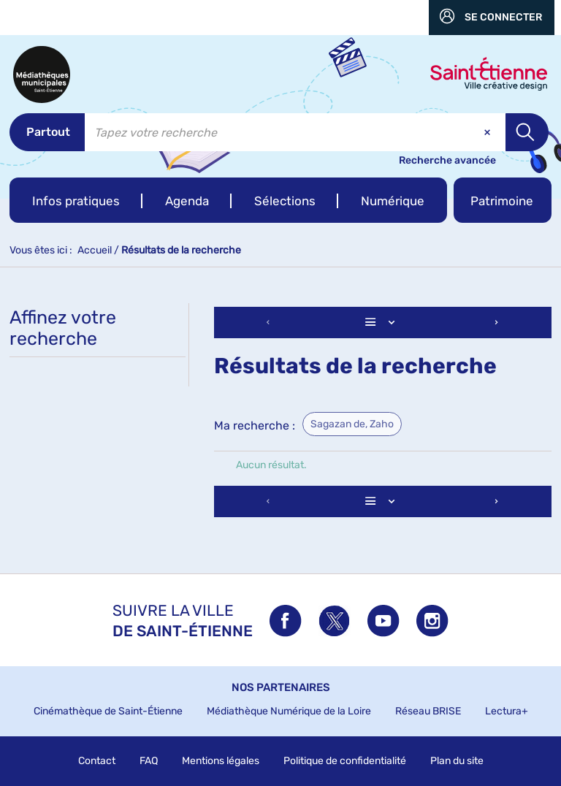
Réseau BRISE (428, 711)
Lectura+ (506, 711)
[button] (75, 200)
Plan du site (457, 761)
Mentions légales (220, 761)
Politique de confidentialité (344, 761)
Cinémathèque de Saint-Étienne (108, 711)
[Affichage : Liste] (383, 322)
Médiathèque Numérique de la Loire (289, 711)
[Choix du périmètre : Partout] (47, 132)
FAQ (149, 761)
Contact (96, 761)
